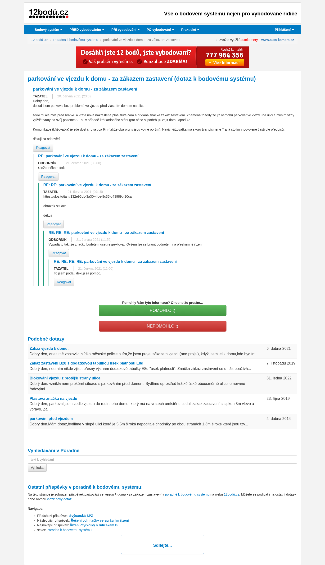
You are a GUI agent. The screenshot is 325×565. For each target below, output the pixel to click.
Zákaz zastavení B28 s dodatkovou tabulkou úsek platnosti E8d (86, 363)
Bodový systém (48, 30)
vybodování (125, 30)
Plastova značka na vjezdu (53, 398)
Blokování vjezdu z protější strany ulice (65, 378)
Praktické (190, 30)
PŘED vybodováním (86, 30)
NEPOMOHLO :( (162, 326)
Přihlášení (284, 30)
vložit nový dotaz (59, 499)
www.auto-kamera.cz (277, 40)
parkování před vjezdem (51, 419)
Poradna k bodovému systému (69, 530)
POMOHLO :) (162, 310)
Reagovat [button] (43, 148)
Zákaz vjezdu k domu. (49, 348)
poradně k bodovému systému (107, 487)
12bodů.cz (231, 494)
